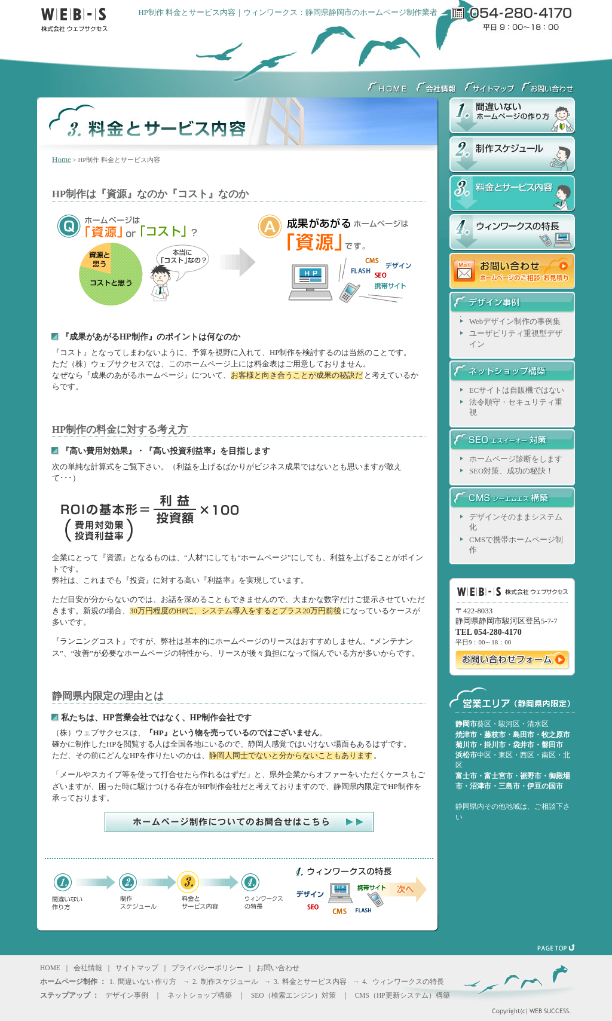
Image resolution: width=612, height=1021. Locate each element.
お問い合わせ (277, 967)
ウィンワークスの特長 (512, 233)
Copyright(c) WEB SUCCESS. (515, 1009)
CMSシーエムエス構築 (512, 499)
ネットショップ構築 (512, 373)
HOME (388, 84)
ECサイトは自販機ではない (516, 390)
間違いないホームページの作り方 (512, 116)
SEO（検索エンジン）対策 (293, 995)
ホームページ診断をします (515, 459)
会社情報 (436, 84)
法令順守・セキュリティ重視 (515, 407)
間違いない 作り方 (147, 981)
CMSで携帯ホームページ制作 (516, 545)
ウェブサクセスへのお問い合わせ (546, 84)
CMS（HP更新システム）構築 (402, 995)
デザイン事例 (512, 304)
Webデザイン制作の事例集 (515, 321)
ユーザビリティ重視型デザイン (515, 338)
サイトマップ (489, 84)
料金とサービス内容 (512, 194)
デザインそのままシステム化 (515, 522)
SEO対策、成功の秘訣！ (511, 471)
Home (61, 159)
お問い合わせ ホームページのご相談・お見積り (512, 272)
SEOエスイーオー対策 (512, 441)
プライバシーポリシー (207, 967)
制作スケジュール (512, 155)
